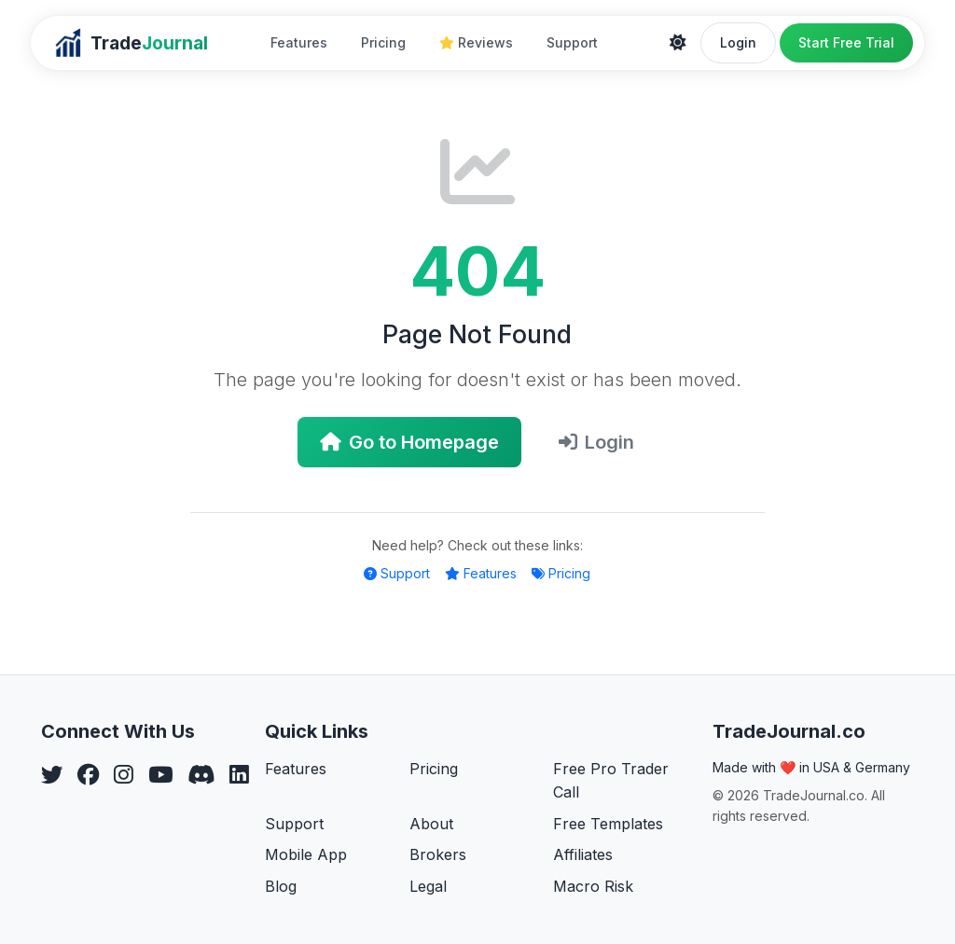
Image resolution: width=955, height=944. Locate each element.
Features (298, 42)
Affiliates (583, 854)
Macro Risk (593, 886)
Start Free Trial (846, 42)
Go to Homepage (409, 442)
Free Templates (608, 823)
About (431, 823)
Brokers (437, 854)
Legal (428, 886)
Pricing (383, 42)
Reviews (476, 42)
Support (572, 42)
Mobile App (306, 854)
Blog (281, 886)
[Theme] (678, 43)
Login (738, 42)
